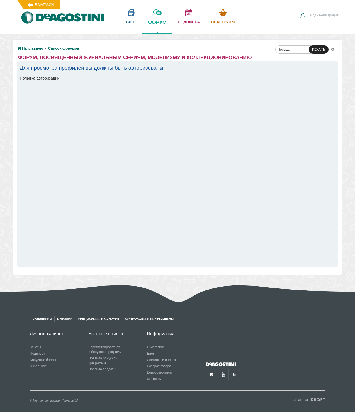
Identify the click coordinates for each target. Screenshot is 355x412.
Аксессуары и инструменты (149, 319)
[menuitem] (319, 16)
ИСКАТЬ (318, 49)
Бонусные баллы (43, 360)
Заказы (35, 347)
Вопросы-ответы (159, 372)
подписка (189, 22)
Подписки (37, 354)
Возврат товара (159, 366)
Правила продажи (102, 369)
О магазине (156, 347)
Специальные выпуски (98, 319)
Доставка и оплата (161, 360)
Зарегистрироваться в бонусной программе (105, 349)
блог (131, 22)
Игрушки (64, 319)
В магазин (44, 5)
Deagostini (223, 22)
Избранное (38, 366)
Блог (150, 354)
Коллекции (42, 319)
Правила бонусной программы (102, 360)
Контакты (154, 379)
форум (157, 26)
